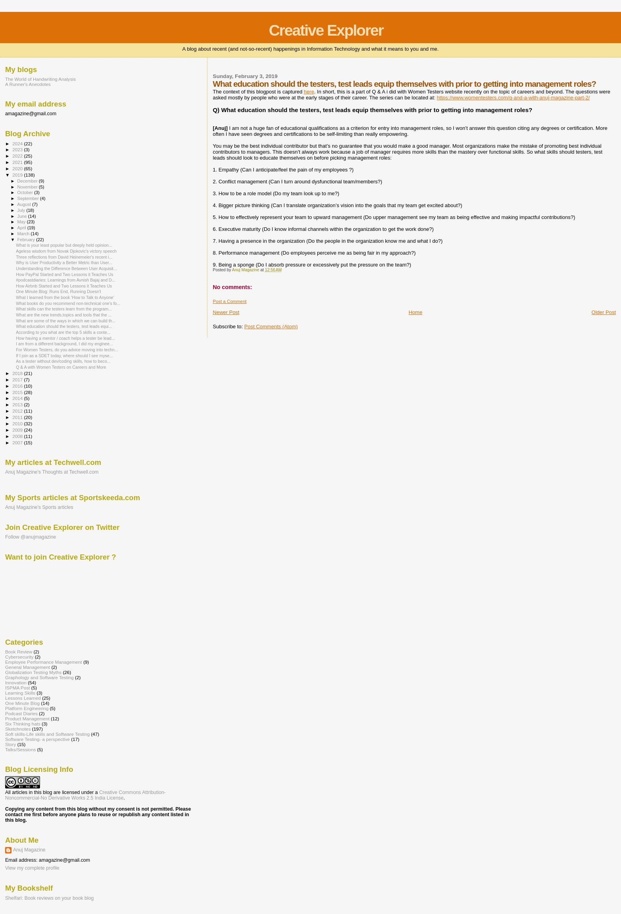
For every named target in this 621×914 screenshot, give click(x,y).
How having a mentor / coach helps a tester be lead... (65, 338)
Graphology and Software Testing (39, 677)
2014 (18, 398)
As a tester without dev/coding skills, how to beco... (63, 361)
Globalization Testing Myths (33, 672)
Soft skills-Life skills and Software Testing (47, 734)
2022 (18, 155)
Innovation (16, 682)
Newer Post (226, 312)
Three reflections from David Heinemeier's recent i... (64, 257)
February (26, 239)
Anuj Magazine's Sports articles (39, 507)
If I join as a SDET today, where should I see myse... (64, 355)
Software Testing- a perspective (37, 739)
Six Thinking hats (22, 723)
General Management (27, 667)
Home (416, 312)
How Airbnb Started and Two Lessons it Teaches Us (64, 286)
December (28, 181)
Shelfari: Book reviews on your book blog (49, 898)
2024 (18, 143)
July (22, 210)
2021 (18, 162)
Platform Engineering (26, 708)
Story (10, 744)
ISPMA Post (17, 687)
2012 (18, 410)
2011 (18, 417)
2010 (18, 423)
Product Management (27, 718)
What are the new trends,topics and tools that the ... (64, 314)
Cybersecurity (19, 656)
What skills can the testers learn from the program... (64, 309)
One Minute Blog (22, 703)
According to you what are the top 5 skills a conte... (63, 332)
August (24, 204)
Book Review (18, 651)
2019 (18, 174)
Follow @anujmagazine (30, 537)
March (24, 233)
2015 (18, 392)
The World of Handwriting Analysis (40, 79)
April (22, 227)
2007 (18, 442)
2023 (18, 149)
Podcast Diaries (21, 713)
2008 (18, 436)
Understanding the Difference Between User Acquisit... (66, 268)
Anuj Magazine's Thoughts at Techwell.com (52, 472)
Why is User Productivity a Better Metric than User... (64, 262)
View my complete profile (32, 868)
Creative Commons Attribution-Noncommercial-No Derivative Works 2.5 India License (85, 795)
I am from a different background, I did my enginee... (64, 343)
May (22, 221)
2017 (18, 379)
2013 (18, 404)
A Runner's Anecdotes (28, 84)
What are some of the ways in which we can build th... (66, 320)
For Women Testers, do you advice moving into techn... (67, 349)
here (309, 92)
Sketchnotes (18, 728)
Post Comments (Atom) (271, 326)
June (22, 216)
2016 (18, 385)
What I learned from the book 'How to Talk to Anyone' (65, 297)
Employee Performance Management (43, 662)
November (28, 187)
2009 (18, 429)
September (28, 198)
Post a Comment (229, 301)
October (25, 192)
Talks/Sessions (20, 749)
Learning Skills (20, 692)
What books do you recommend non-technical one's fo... (68, 303)
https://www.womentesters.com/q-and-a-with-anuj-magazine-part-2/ (513, 98)
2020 (18, 168)
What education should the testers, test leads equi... (64, 326)
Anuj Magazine (29, 850)
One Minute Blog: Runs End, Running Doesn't (58, 291)
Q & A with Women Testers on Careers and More (61, 367)
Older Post (604, 312)
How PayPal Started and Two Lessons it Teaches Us (64, 274)
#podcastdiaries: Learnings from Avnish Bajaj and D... (65, 280)
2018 (18, 373)
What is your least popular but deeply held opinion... (64, 245)
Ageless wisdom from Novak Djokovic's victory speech (66, 251)
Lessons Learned (23, 698)
